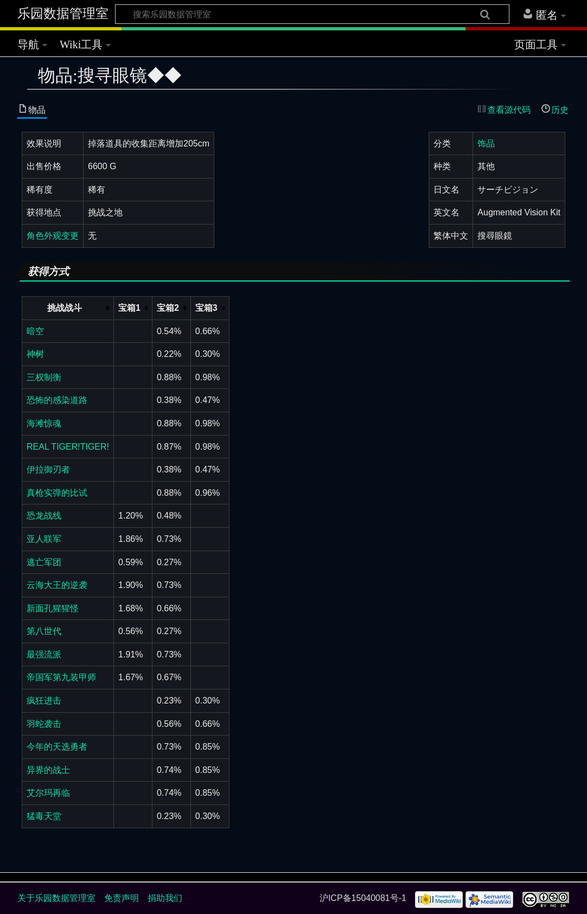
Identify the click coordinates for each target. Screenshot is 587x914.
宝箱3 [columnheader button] (206, 307)
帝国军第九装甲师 (61, 677)
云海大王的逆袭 (57, 585)
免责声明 (121, 898)
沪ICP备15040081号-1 (363, 898)
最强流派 (44, 654)
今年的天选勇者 (57, 746)
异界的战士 (48, 770)
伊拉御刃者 (48, 469)
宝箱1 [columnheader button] (129, 307)
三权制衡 (44, 377)
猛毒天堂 (44, 816)
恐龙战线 (44, 515)
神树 (35, 354)
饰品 (486, 143)
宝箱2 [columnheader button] (168, 307)
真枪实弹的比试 (57, 492)
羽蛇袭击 (44, 723)
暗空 (35, 331)
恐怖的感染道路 (57, 400)
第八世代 (44, 631)
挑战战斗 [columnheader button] (64, 307)
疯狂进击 (44, 700)
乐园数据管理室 (63, 14)
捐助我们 (165, 898)
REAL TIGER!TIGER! (68, 446)
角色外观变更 (53, 235)
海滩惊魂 (44, 423)
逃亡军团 (44, 562)
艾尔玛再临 (48, 792)
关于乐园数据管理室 (56, 898)
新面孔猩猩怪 (53, 608)
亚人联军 (44, 539)
